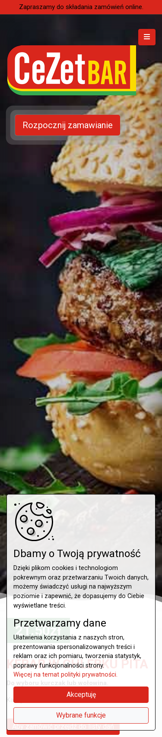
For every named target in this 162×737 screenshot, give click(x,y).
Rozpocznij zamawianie (67, 125)
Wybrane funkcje (81, 715)
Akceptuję (81, 694)
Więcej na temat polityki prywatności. (65, 674)
